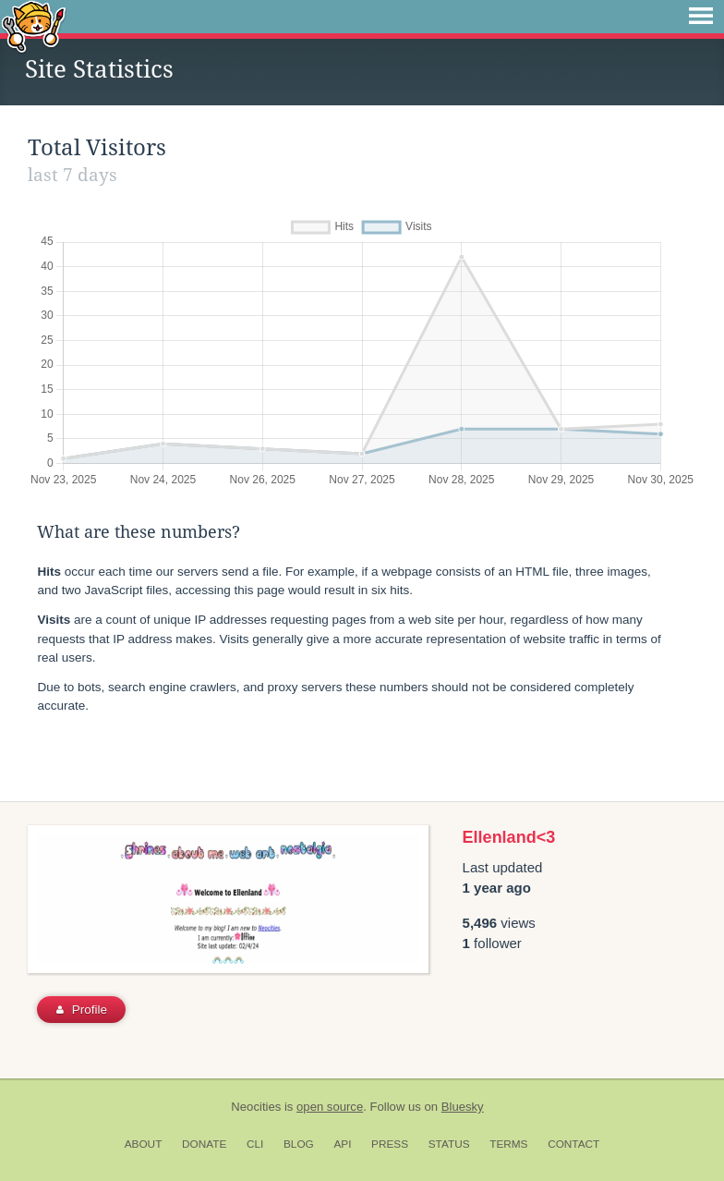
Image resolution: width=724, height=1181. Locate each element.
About (144, 1144)
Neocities (256, 1107)
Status (449, 1144)
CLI (255, 1144)
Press (389, 1144)
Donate (204, 1144)
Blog (299, 1144)
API (342, 1144)
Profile (81, 1010)
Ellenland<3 (509, 837)
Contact (573, 1144)
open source (329, 1107)
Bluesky (462, 1107)
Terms (508, 1144)
